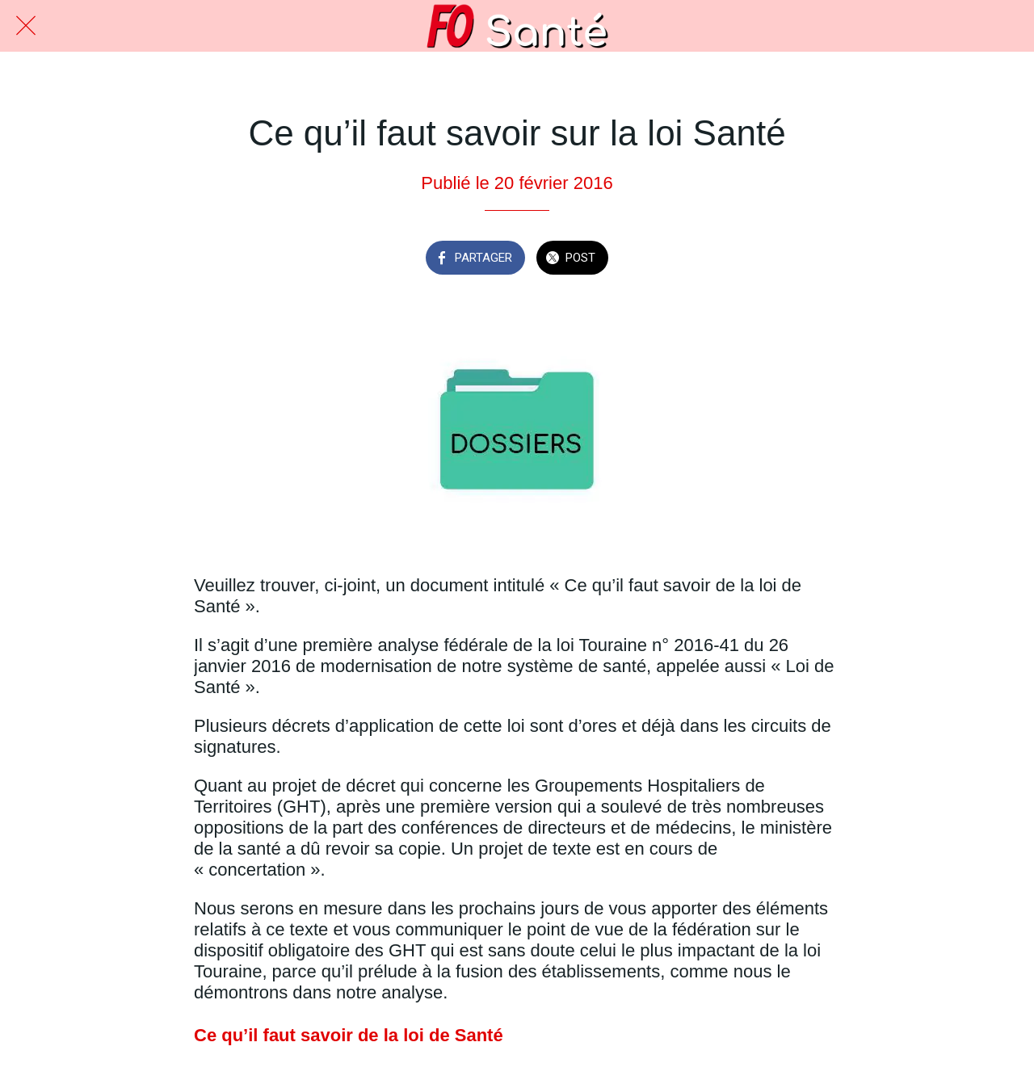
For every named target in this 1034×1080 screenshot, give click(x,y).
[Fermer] (26, 26)
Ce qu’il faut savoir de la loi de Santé (348, 1035)
